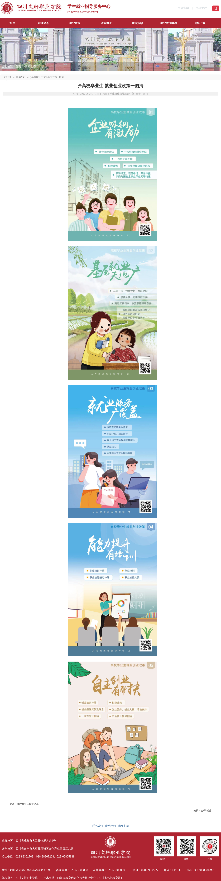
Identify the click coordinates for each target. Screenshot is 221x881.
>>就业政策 (19, 77)
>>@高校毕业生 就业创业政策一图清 (45, 77)
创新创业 (106, 23)
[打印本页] (123, 825)
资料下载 (199, 23)
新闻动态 (43, 23)
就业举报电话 (168, 23)
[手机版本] (97, 825)
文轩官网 (183, 8)
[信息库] (7, 77)
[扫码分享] (110, 825)
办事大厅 (201, 8)
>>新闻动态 (29, 66)
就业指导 (137, 23)
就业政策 (74, 23)
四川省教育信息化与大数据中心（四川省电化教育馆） (90, 878)
